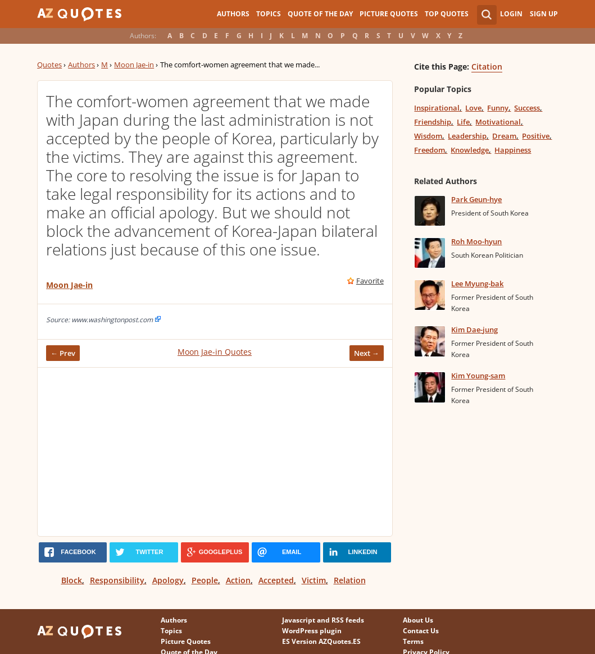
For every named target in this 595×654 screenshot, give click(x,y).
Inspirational (437, 108)
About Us (418, 620)
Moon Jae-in (134, 65)
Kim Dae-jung (474, 329)
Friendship (432, 122)
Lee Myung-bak (477, 283)
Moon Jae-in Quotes (215, 351)
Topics (268, 14)
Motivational (498, 122)
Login (511, 14)
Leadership (467, 136)
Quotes (49, 65)
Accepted (276, 580)
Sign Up (544, 14)
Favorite (370, 281)
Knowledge (470, 150)
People (205, 580)
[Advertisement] (215, 451)
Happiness (512, 150)
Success (527, 108)
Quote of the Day (320, 14)
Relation (350, 580)
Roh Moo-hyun (476, 241)
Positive (535, 136)
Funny (497, 108)
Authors (233, 14)
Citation (486, 66)
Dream (504, 136)
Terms (413, 641)
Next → (366, 353)
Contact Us (421, 630)
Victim (314, 580)
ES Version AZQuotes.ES (321, 641)
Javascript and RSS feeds (323, 620)
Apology (168, 580)
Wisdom (428, 136)
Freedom (429, 150)
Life (463, 122)
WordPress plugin (312, 630)
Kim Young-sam (478, 376)
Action (238, 580)
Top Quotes (447, 14)
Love (473, 108)
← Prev (63, 353)
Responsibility (117, 580)
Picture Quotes (389, 14)
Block (71, 580)
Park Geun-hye (476, 199)
